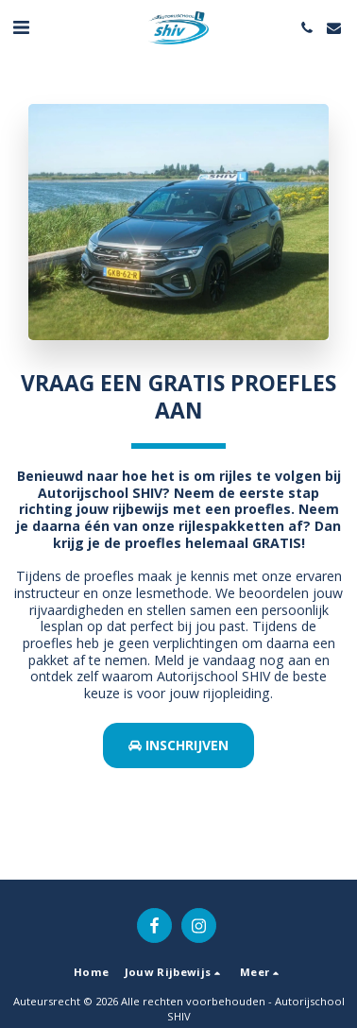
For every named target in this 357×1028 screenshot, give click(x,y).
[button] (21, 27)
